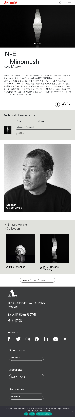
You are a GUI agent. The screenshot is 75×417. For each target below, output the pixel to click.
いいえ (32, 414)
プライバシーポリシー (44, 414)
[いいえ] (72, 412)
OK (26, 414)
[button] (34, 43)
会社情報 (15, 321)
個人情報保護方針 (22, 314)
